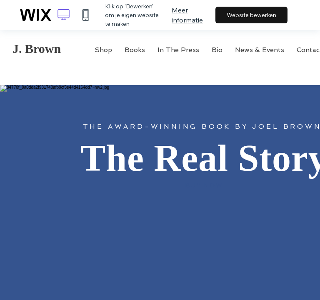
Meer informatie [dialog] (187, 15)
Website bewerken (251, 15)
